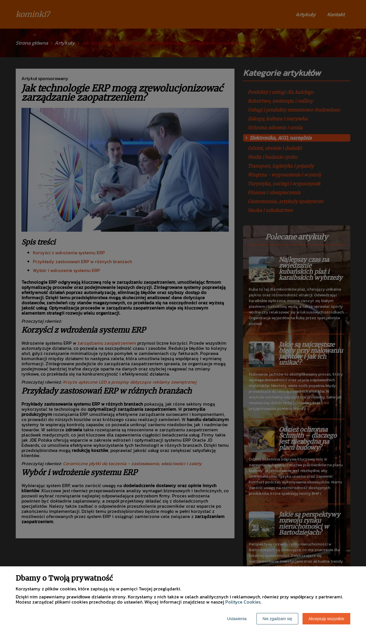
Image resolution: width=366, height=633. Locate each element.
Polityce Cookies (242, 601)
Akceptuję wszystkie (326, 618)
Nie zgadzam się (277, 618)
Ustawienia (236, 618)
